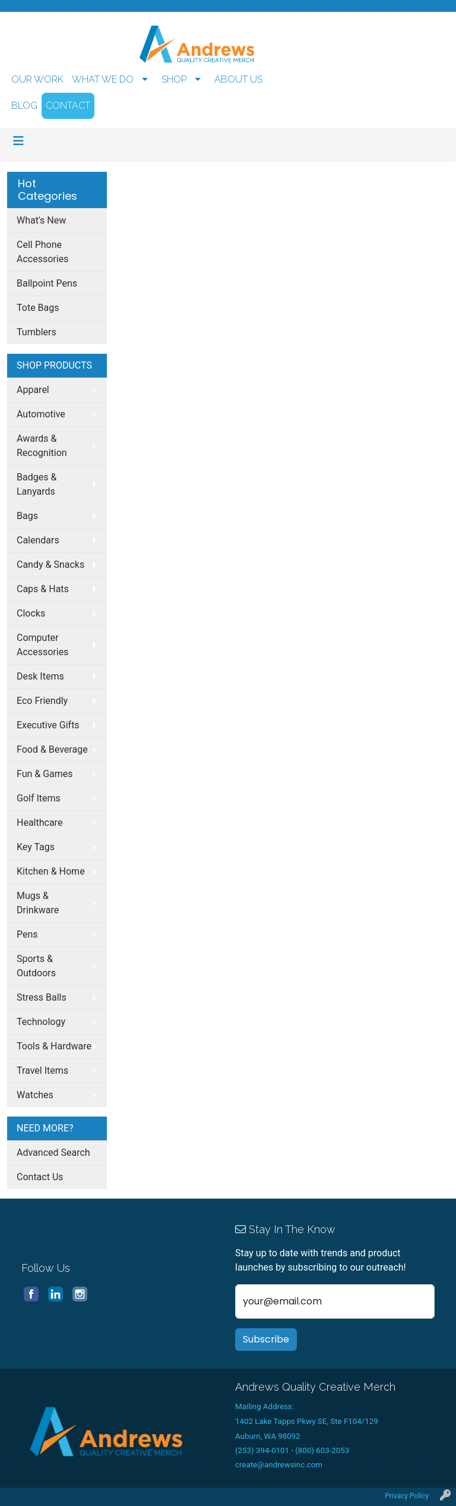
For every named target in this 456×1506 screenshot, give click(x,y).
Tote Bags (38, 307)
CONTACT (68, 105)
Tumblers (36, 332)
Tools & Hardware (54, 1046)
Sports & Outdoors (36, 966)
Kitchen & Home (51, 871)
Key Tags (36, 847)
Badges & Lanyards (36, 484)
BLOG (24, 105)
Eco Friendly (42, 700)
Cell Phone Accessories (42, 252)
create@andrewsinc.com (278, 1464)
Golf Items (39, 798)
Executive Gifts (48, 725)
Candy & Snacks (50, 564)
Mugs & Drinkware (38, 903)
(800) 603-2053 (322, 1450)
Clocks (31, 613)
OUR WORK (37, 79)
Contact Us (40, 1177)
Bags (27, 515)
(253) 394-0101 (262, 1450)
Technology (41, 1021)
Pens (27, 934)
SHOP (174, 79)
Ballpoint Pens (47, 283)
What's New (41, 220)
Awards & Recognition (42, 445)
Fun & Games (45, 773)
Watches (35, 1095)
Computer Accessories (42, 645)
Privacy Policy (407, 1496)
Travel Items (42, 1070)
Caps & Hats (43, 589)
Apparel (33, 389)
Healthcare (39, 822)
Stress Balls (41, 997)
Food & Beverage (52, 749)
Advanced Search (53, 1152)
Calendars (38, 540)
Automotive (41, 414)
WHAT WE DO (103, 79)
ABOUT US (238, 79)
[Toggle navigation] (18, 141)
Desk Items (40, 676)
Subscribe (266, 1339)
